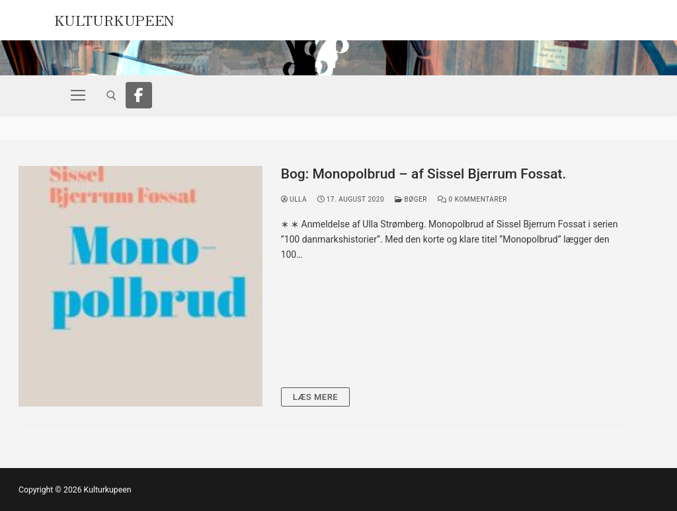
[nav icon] (78, 95)
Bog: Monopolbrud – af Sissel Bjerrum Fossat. (424, 174)
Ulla (294, 199)
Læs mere (315, 397)
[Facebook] (139, 95)
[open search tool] (111, 95)
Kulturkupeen (114, 18)
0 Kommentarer (472, 199)
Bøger (411, 199)
